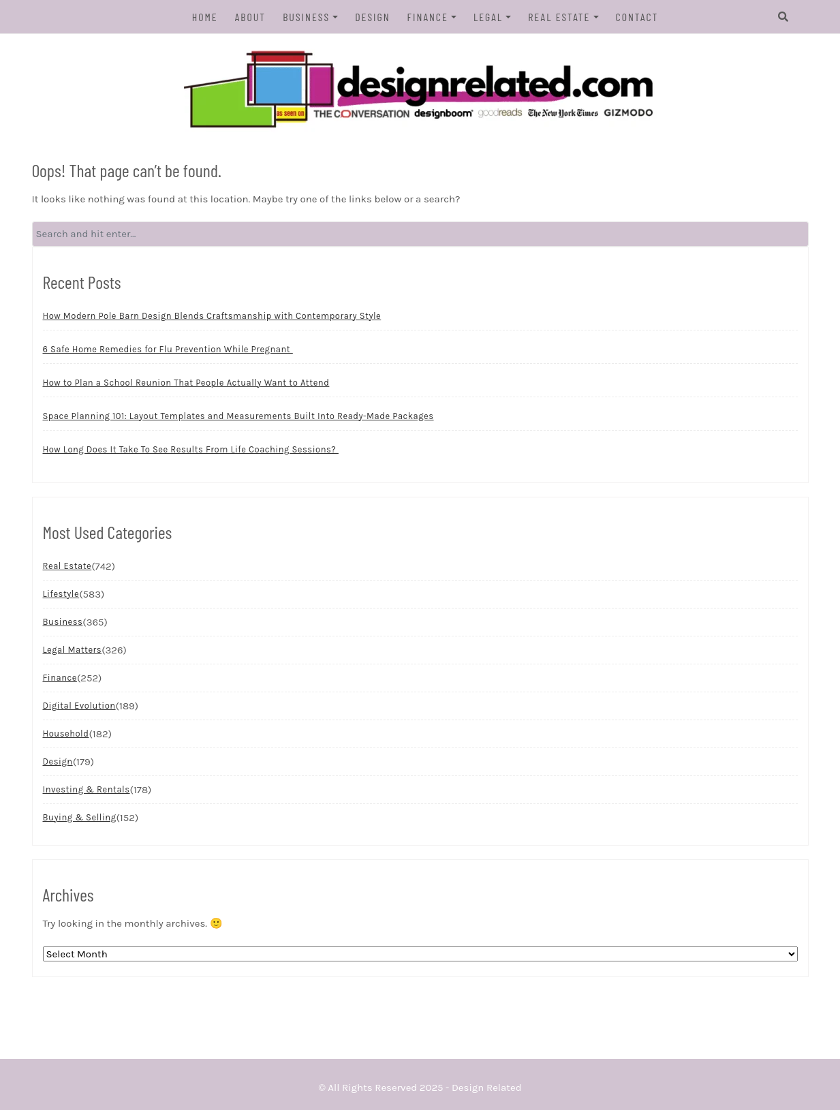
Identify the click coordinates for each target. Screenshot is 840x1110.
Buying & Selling (79, 817)
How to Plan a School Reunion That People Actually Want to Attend (186, 382)
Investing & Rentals (86, 789)
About (250, 16)
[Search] (783, 17)
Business (306, 16)
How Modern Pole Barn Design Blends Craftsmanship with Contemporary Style (212, 316)
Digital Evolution (79, 705)
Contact (637, 16)
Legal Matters (72, 650)
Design (372, 16)
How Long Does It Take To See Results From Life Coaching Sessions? (191, 449)
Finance (427, 16)
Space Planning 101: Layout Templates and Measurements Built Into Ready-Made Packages (238, 416)
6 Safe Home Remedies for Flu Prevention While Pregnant (168, 349)
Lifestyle (61, 594)
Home (205, 16)
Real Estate (559, 16)
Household (66, 733)
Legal (488, 16)
